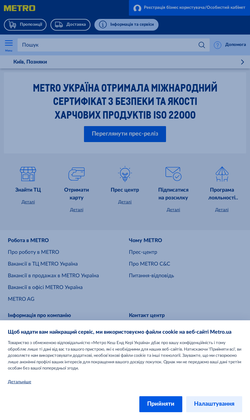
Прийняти (160, 404)
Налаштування (214, 404)
